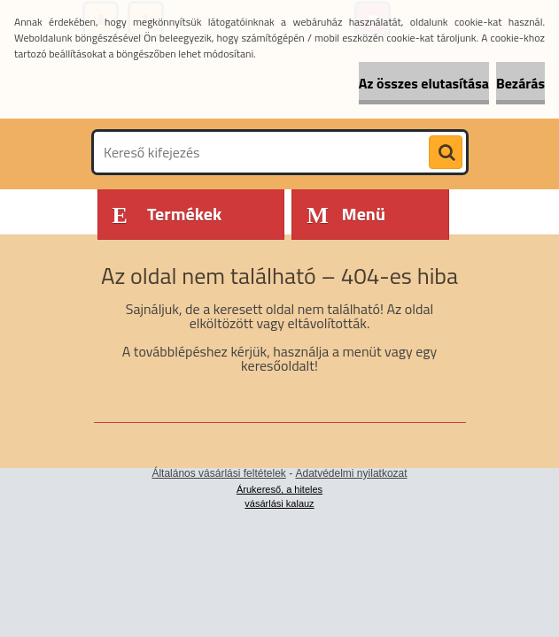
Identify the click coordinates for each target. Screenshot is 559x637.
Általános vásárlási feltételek (218, 473)
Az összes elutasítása (424, 83)
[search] (446, 153)
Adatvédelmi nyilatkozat (352, 473)
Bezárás (520, 83)
